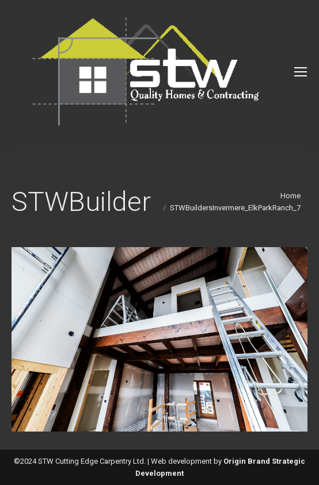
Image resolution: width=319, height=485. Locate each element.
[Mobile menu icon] (300, 72)
